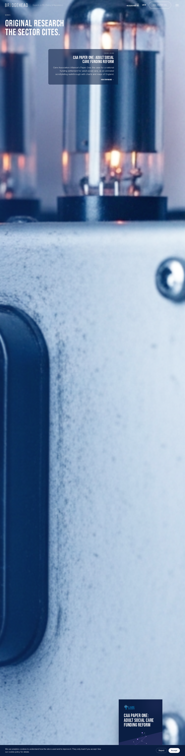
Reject (161, 750)
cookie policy (14, 752)
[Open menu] (177, 5)
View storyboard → (107, 80)
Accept (174, 750)
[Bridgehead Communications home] (34, 5)
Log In (144, 5)
